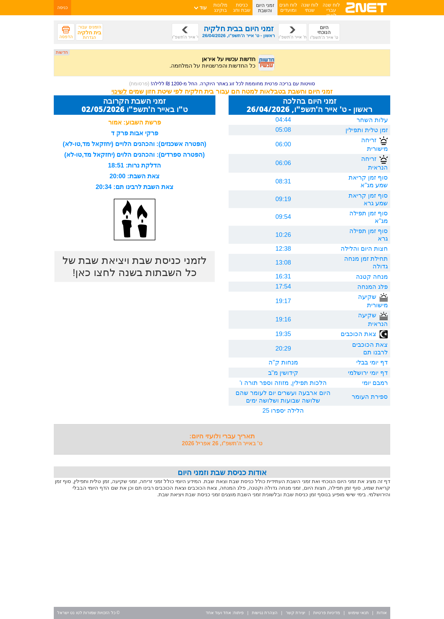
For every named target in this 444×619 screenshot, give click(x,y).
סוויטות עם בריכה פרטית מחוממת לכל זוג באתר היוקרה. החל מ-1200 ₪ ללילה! (222, 83)
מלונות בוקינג (220, 7)
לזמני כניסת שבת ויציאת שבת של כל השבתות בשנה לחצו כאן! (134, 266)
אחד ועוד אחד (218, 612)
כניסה (62, 7)
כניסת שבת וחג (241, 7)
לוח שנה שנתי (309, 7)
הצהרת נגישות (265, 612)
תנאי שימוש (358, 612)
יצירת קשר (295, 612)
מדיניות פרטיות (326, 612)
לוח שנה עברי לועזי (331, 10)
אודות (382, 612)
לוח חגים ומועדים (288, 7)
